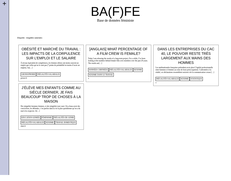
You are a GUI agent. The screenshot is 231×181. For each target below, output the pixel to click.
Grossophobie (28, 74)
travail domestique (65, 122)
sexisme (138, 70)
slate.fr (23, 126)
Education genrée (30, 117)
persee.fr (24, 78)
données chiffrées (98, 70)
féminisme (47, 117)
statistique (196, 79)
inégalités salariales (48, 74)
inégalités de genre (64, 117)
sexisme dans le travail (101, 75)
